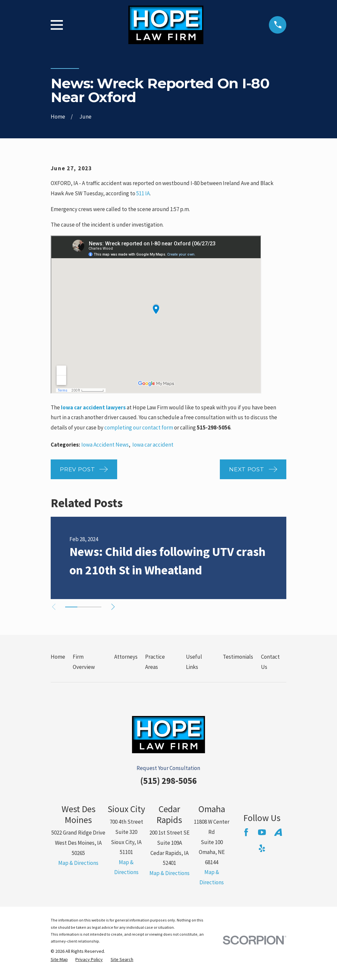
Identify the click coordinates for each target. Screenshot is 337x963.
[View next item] (115, 607)
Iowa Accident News (105, 444)
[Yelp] (262, 848)
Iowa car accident (152, 444)
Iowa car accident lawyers (93, 407)
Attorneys (126, 656)
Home (58, 656)
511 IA (143, 193)
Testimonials (238, 656)
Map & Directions (78, 863)
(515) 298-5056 (168, 780)
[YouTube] (262, 832)
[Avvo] (278, 832)
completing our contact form (138, 427)
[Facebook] (246, 832)
